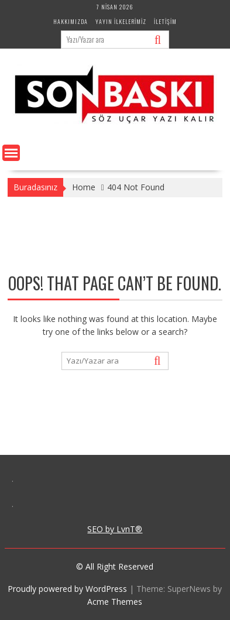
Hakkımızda (70, 21)
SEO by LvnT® (114, 529)
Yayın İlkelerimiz (120, 21)
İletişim (165, 21)
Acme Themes (114, 601)
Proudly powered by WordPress (67, 588)
